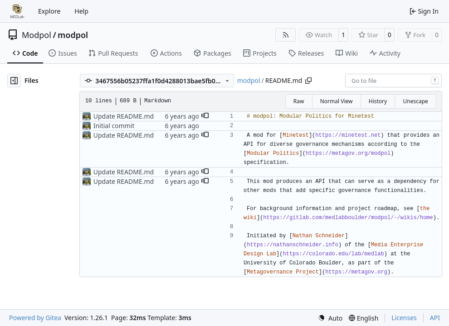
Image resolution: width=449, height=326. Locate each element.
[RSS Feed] (285, 35)
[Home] (17, 11)
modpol (73, 34)
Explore (49, 11)
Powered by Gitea (35, 317)
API (435, 317)
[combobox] (393, 80)
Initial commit (114, 125)
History (378, 101)
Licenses (404, 317)
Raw (298, 101)
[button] (205, 116)
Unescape (415, 101)
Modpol (36, 34)
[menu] (330, 318)
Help (81, 11)
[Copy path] (308, 80)
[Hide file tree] (14, 80)
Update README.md (123, 116)
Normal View (336, 101)
